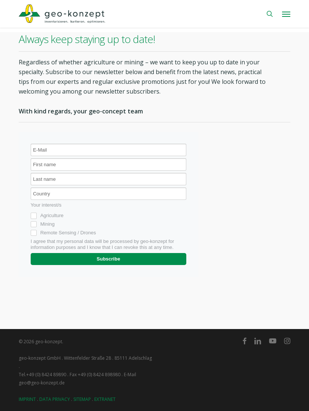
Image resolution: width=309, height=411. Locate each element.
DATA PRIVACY (54, 399)
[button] (286, 14)
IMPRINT (27, 399)
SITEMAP (82, 399)
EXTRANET (105, 399)
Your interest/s (46, 205)
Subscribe (108, 259)
